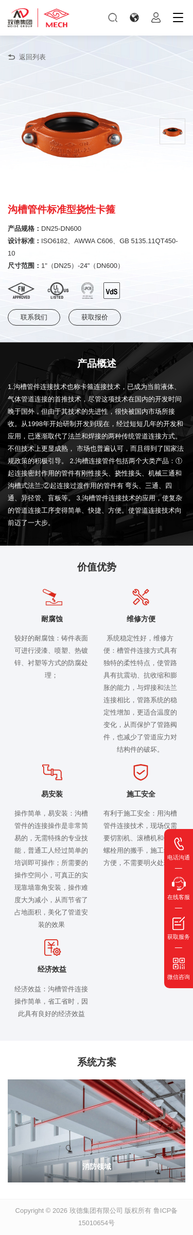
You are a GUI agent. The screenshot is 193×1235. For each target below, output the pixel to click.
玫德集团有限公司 (96, 1210)
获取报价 (94, 317)
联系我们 (34, 317)
